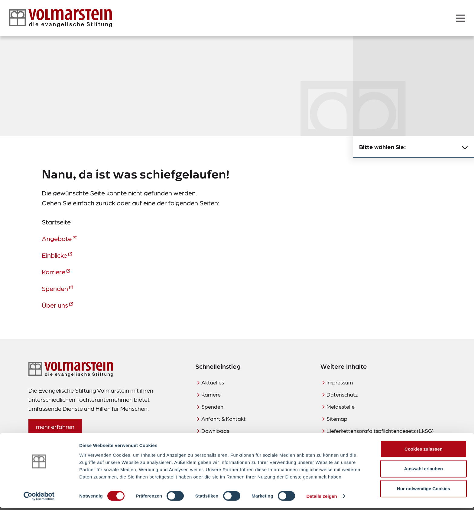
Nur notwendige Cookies (423, 490)
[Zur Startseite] (60, 18)
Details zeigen (321, 498)
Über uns (55, 305)
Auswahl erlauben (423, 470)
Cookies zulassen (423, 450)
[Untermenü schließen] (465, 147)
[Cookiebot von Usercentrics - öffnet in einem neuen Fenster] (39, 498)
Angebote (57, 238)
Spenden (55, 288)
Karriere (53, 271)
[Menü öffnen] (460, 18)
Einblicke (54, 255)
